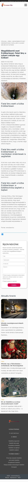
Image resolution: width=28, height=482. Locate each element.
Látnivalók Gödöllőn (14, 460)
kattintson (16, 433)
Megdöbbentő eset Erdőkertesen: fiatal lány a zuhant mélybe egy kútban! (13, 43)
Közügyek (14, 467)
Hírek (9, 41)
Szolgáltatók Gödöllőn (14, 462)
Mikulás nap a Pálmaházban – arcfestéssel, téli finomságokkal (12, 365)
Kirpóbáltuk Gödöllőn (14, 445)
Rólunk (7, 477)
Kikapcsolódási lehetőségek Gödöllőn (14, 464)
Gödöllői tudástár (14, 450)
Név (3, 255)
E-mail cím (5, 263)
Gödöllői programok (14, 441)
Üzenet (4, 267)
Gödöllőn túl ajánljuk (14, 447)
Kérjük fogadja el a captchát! (10, 281)
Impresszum (13, 477)
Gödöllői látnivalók (14, 443)
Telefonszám (5, 259)
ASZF (19, 477)
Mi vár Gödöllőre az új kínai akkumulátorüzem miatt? (10, 403)
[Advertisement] (14, 23)
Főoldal (4, 41)
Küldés (14, 285)
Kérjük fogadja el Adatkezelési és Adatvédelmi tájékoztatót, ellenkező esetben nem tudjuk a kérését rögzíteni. (13, 277)
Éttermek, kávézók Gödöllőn (14, 458)
